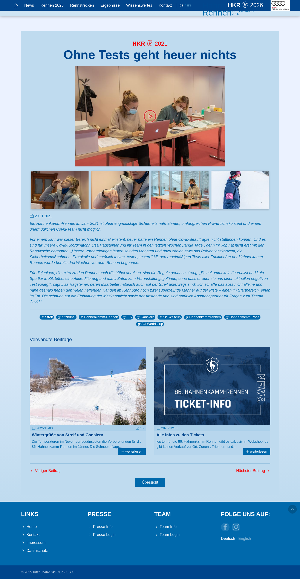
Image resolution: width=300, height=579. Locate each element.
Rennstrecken (82, 5)
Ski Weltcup (170, 317)
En (189, 5)
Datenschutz (34, 550)
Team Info (165, 527)
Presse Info (100, 527)
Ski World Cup (150, 324)
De (181, 5)
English (244, 538)
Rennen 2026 (52, 5)
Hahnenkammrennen (203, 317)
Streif (47, 317)
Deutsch (228, 538)
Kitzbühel (66, 317)
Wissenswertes (139, 5)
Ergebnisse (110, 5)
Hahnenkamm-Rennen (99, 317)
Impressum (33, 542)
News (29, 5)
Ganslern (145, 317)
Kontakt (165, 5)
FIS (127, 317)
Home (29, 527)
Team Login (167, 534)
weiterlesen (131, 451)
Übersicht (150, 482)
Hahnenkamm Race (242, 317)
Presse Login (102, 534)
